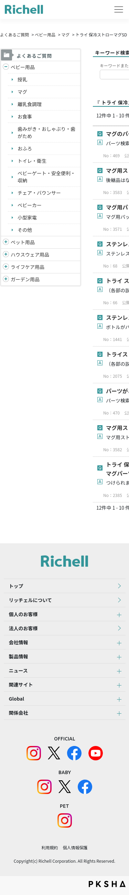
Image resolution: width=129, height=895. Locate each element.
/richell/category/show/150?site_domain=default (6, 279)
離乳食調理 (30, 104)
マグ (65, 34)
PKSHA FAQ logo (107, 884)
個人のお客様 (23, 614)
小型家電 (27, 217)
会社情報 (18, 642)
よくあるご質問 (14, 34)
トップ (16, 585)
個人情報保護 (75, 847)
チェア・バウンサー (39, 192)
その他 (25, 229)
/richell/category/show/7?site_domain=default (6, 254)
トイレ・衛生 (32, 160)
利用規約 (49, 847)
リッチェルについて (30, 600)
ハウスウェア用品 (30, 254)
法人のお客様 (23, 628)
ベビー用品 (45, 34)
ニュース (18, 670)
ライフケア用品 (27, 266)
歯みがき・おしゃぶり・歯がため (46, 132)
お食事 (25, 116)
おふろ (25, 148)
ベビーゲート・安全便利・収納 (46, 177)
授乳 (22, 79)
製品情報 (18, 656)
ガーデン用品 (25, 279)
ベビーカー (30, 205)
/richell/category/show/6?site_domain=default (6, 267)
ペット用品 (23, 242)
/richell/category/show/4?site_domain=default (6, 242)
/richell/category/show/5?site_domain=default (6, 67)
